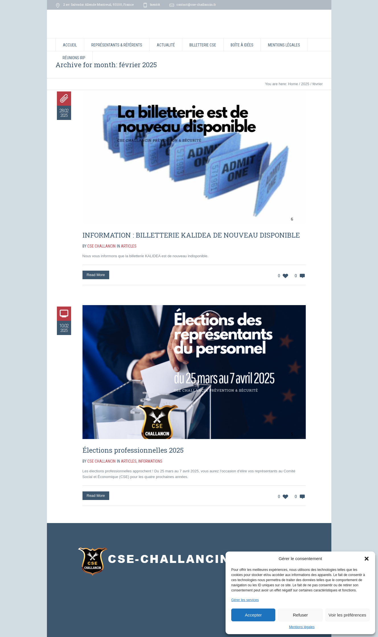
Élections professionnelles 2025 (133, 450)
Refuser (300, 614)
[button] (366, 559)
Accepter (253, 614)
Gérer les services (245, 600)
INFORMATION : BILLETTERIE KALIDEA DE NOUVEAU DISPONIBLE (191, 235)
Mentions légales (302, 627)
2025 (305, 84)
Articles (129, 246)
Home (293, 84)
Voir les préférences (347, 614)
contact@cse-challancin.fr (196, 4)
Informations (150, 461)
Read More (96, 275)
